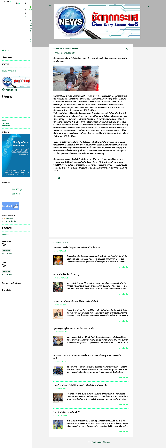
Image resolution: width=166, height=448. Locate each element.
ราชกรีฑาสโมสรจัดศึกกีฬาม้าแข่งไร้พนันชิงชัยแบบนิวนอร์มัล (80, 385)
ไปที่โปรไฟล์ (30, 46)
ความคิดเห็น (10, 221)
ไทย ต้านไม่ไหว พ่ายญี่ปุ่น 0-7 (66, 412)
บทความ (8, 218)
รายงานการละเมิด (9, 71)
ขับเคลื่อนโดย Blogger (99, 442)
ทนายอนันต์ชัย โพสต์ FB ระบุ (66, 274)
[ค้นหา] (148, 6)
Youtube (6, 125)
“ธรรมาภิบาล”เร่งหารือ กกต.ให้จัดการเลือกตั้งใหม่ (75, 301)
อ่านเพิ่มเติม (123, 267)
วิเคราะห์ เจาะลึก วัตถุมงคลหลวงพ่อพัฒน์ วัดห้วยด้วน (76, 247)
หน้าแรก (5, 50)
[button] (127, 49)
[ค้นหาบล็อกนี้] (25, 17)
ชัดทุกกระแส (31, 26)
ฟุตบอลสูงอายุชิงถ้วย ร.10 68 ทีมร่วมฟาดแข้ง (73, 328)
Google (5, 123)
